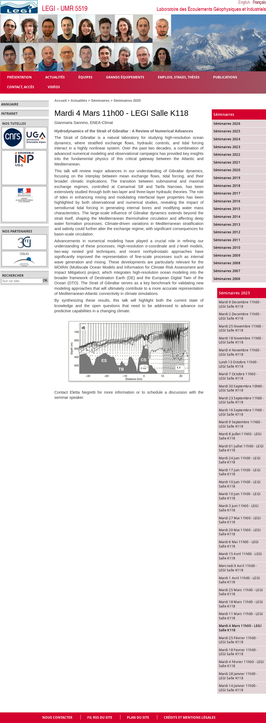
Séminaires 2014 (227, 216)
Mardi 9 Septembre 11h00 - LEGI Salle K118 (240, 424)
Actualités (78, 100)
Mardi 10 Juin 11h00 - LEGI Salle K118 (240, 484)
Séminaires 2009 (227, 255)
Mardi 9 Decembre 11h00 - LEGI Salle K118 (240, 304)
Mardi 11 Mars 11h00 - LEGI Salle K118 (241, 615)
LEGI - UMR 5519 (65, 8)
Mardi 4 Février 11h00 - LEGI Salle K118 (241, 664)
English (244, 2)
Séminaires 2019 (227, 178)
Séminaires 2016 (227, 201)
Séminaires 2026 (227, 123)
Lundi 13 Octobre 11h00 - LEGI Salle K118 (239, 364)
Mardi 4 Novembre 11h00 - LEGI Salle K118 (240, 352)
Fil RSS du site (99, 717)
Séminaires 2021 (227, 162)
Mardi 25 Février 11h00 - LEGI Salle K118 (238, 640)
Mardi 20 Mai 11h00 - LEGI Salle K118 (240, 532)
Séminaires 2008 (227, 263)
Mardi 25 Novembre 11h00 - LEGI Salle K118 (241, 328)
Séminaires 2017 (227, 193)
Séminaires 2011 (227, 240)
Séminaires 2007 (227, 271)
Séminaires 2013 (227, 224)
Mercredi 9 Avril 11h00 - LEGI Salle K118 (238, 567)
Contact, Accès (20, 87)
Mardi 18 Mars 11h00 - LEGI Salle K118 (241, 604)
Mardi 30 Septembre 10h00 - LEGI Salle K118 (241, 388)
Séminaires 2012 (227, 232)
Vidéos (54, 87)
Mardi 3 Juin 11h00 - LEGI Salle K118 (239, 508)
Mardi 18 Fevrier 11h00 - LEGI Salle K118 (238, 652)
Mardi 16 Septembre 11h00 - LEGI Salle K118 (241, 412)
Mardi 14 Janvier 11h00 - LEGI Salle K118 (238, 687)
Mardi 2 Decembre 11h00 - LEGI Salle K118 (240, 316)
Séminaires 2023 (227, 147)
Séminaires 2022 (227, 154)
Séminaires (100, 100)
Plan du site (138, 717)
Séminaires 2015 (227, 208)
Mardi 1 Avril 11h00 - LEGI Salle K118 (239, 580)
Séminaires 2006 (227, 278)
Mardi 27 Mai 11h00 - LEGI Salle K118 (240, 520)
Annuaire (9, 104)
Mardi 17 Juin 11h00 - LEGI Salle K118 (240, 472)
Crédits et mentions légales (190, 717)
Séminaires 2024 (227, 139)
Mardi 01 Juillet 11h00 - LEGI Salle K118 (241, 448)
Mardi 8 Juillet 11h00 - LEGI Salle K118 (240, 436)
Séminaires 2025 (127, 100)
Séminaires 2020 (227, 170)
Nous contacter (57, 717)
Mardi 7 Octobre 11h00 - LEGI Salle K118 (238, 376)
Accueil (61, 100)
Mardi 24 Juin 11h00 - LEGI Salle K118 (240, 460)
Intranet (9, 113)
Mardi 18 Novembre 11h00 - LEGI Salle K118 (241, 340)
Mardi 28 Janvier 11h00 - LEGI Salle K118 (238, 675)
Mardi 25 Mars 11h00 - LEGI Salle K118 (241, 592)
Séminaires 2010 (227, 247)
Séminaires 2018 (227, 185)
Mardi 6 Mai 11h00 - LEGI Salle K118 (239, 544)
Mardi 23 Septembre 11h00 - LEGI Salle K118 (241, 400)
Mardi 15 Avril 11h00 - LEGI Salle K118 (240, 556)
